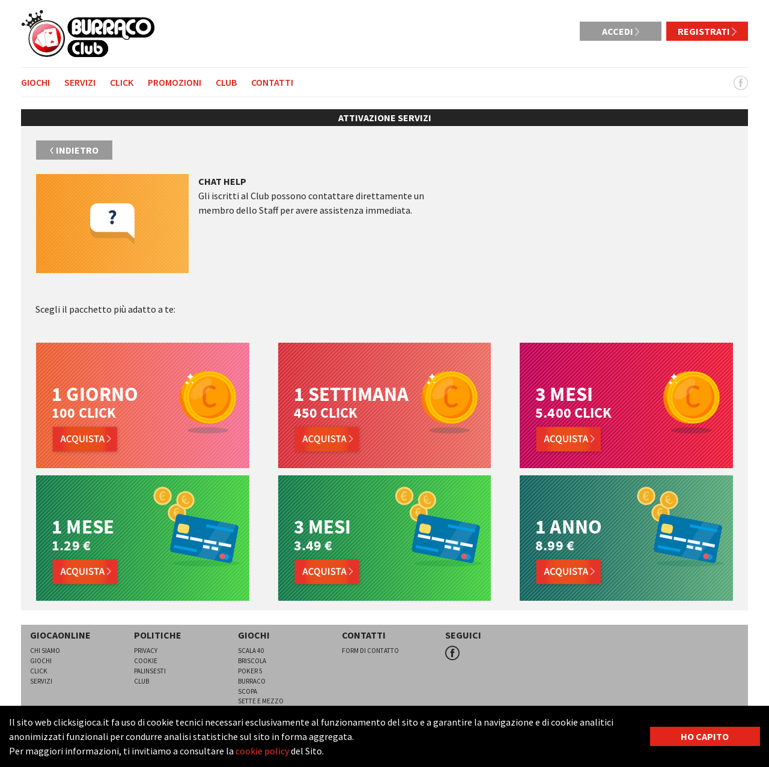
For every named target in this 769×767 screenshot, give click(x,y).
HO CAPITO (705, 736)
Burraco (252, 681)
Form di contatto (370, 650)
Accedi (621, 31)
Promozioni (174, 82)
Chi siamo (45, 650)
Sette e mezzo (261, 701)
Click (121, 82)
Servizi (80, 82)
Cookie (145, 661)
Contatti (272, 82)
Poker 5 (250, 671)
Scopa (247, 691)
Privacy (145, 650)
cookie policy (262, 751)
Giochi (35, 82)
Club (226, 82)
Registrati (707, 31)
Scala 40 (251, 650)
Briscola (252, 661)
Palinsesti (150, 671)
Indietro (74, 150)
